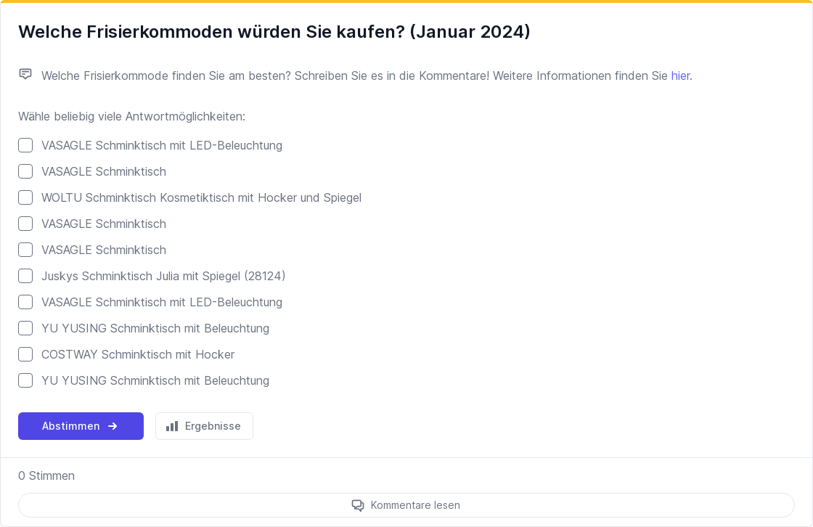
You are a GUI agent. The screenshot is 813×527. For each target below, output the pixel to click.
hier (680, 75)
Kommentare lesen (415, 505)
